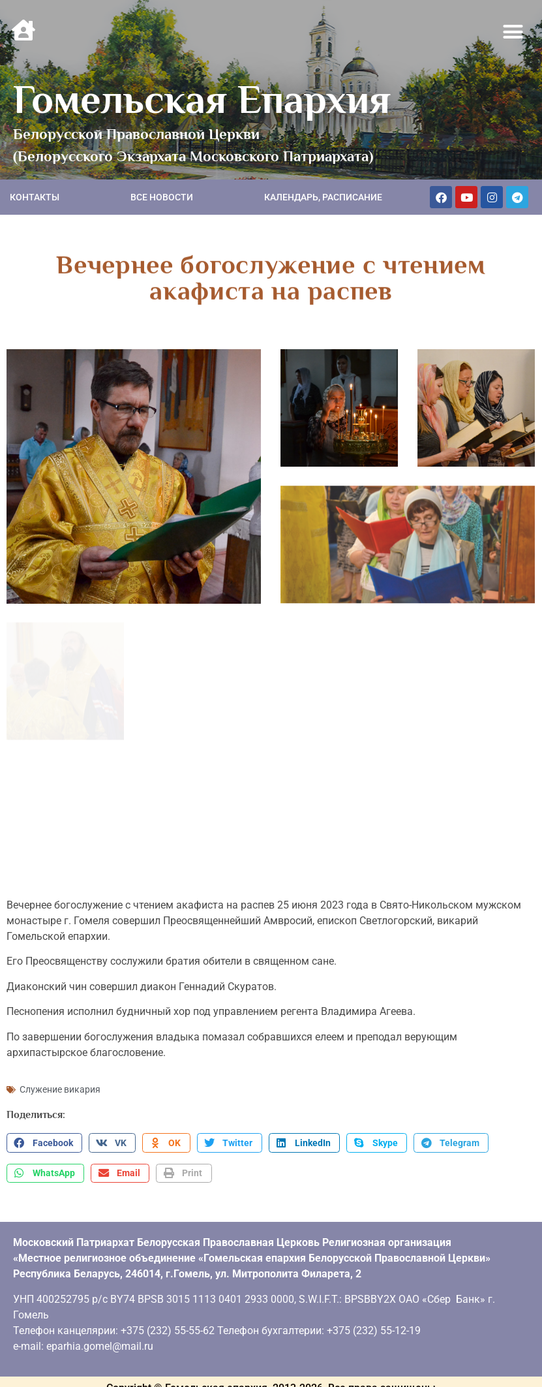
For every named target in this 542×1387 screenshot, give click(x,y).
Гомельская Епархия (202, 99)
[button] (513, 32)
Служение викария (60, 1085)
